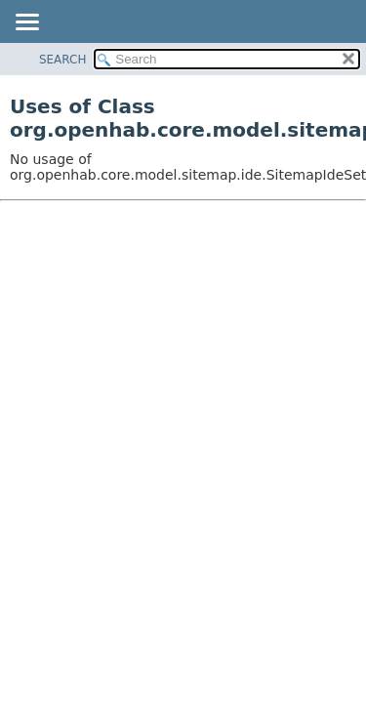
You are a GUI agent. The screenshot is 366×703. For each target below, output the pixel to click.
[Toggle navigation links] (26, 23)
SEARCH (63, 59)
